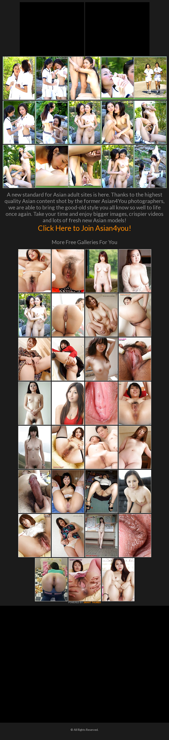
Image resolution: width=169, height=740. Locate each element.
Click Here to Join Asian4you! (84, 227)
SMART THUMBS (92, 602)
